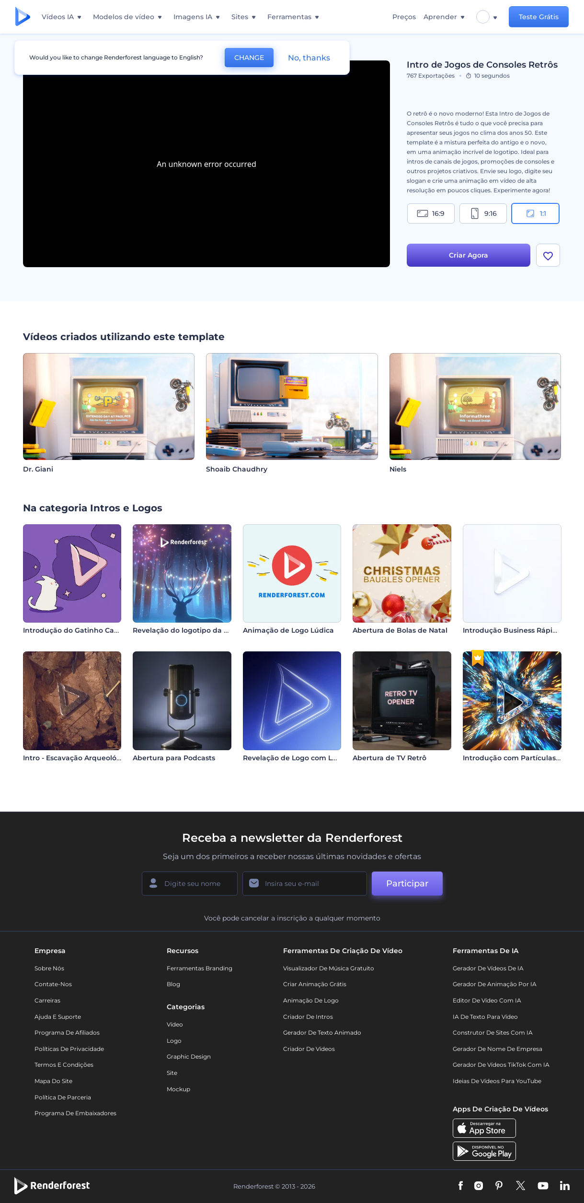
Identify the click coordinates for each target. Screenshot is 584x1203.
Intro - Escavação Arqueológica (77, 758)
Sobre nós (49, 968)
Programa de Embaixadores (75, 1113)
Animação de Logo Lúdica (288, 630)
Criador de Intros (308, 1016)
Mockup (178, 1089)
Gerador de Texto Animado (322, 1032)
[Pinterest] (499, 1186)
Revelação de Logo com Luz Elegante (308, 758)
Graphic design (189, 1056)
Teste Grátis (539, 16)
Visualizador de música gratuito (328, 968)
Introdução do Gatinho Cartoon (78, 630)
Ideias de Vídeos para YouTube (497, 1081)
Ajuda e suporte (57, 1016)
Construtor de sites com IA (493, 1032)
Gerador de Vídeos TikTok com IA (501, 1064)
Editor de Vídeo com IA (487, 1000)
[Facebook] (460, 1186)
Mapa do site (53, 1081)
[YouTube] (543, 1186)
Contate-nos (53, 984)
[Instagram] (478, 1186)
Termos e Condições (63, 1064)
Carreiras (47, 1000)
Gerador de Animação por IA (495, 984)
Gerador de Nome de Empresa (497, 1048)
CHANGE (249, 57)
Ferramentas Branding (199, 968)
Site (172, 1072)
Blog (173, 984)
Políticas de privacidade (69, 1048)
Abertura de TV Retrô (389, 758)
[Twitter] (520, 1186)
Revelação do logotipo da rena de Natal (202, 630)
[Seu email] (304, 884)
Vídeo (175, 1024)
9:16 (483, 213)
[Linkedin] (565, 1186)
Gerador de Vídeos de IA (488, 968)
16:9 (431, 213)
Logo (174, 1040)
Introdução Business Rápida (512, 630)
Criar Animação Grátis (314, 984)
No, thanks (309, 57)
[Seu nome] (190, 884)
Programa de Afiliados (67, 1032)
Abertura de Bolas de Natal (400, 630)
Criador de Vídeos (309, 1048)
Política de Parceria (62, 1097)
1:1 (535, 213)
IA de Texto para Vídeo (485, 1016)
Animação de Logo (311, 1000)
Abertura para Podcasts (174, 758)
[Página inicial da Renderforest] (22, 17)
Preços (404, 16)
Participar (407, 883)
